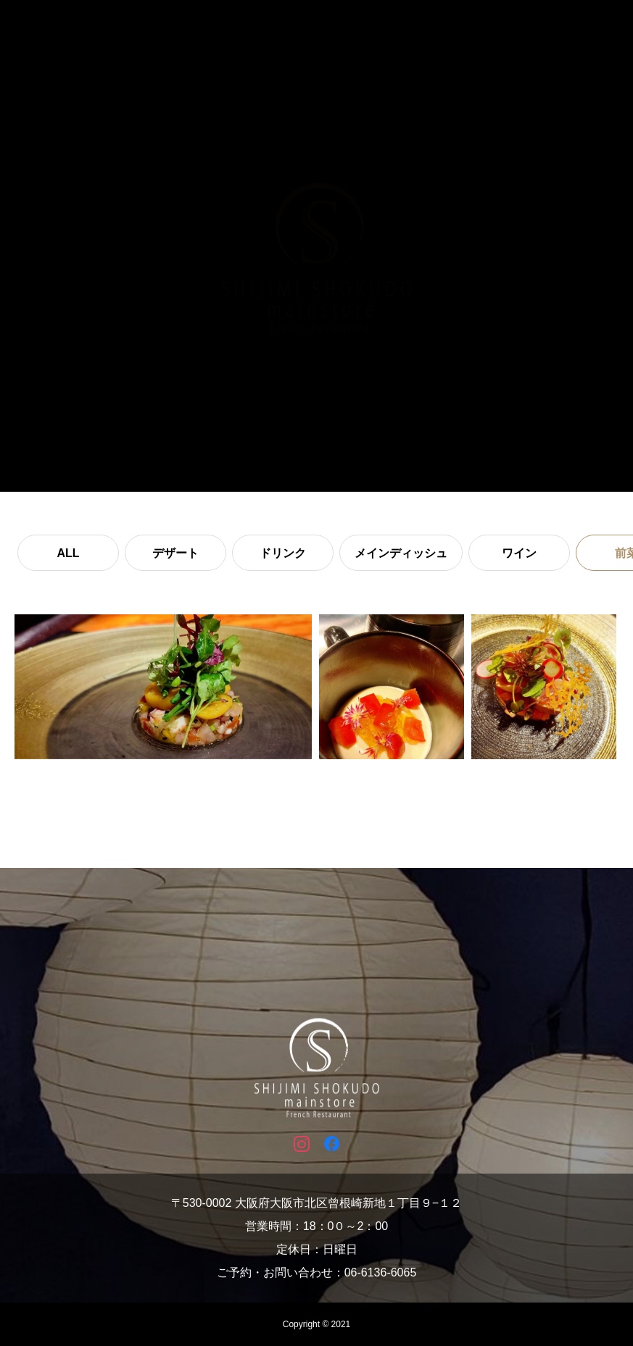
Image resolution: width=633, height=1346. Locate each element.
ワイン (519, 553)
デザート (175, 553)
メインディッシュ (401, 553)
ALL (68, 553)
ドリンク (283, 553)
